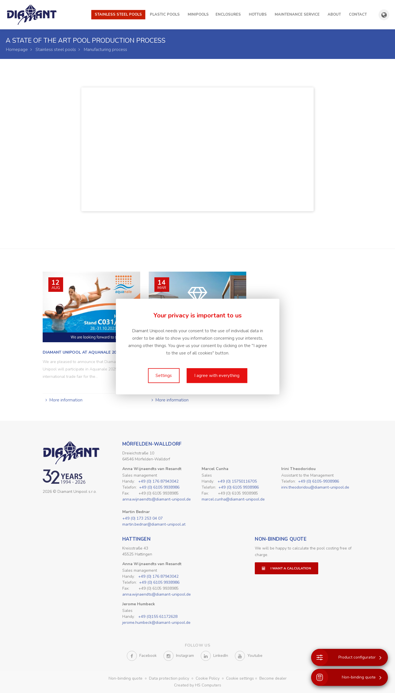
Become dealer (273, 678)
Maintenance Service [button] (297, 14)
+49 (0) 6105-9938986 (318, 481)
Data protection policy (169, 678)
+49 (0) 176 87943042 (158, 481)
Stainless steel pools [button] (118, 14)
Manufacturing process (105, 49)
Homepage (17, 49)
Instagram (179, 656)
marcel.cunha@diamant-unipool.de (233, 499)
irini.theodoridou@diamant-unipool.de (315, 487)
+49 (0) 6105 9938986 (159, 487)
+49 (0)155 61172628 (157, 616)
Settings (164, 375)
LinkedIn (214, 656)
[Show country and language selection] (384, 14)
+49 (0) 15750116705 (237, 481)
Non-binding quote (281, 539)
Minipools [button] (198, 14)
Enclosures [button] (228, 14)
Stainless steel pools (56, 49)
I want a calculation (286, 568)
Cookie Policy (208, 678)
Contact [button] (358, 14)
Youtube (248, 656)
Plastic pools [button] (165, 14)
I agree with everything (216, 375)
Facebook (142, 656)
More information (65, 400)
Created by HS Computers (197, 685)
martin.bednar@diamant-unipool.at (153, 524)
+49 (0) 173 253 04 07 (142, 518)
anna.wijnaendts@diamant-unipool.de (156, 499)
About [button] (334, 14)
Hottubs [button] (258, 14)
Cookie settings (240, 678)
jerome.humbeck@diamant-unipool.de (156, 622)
